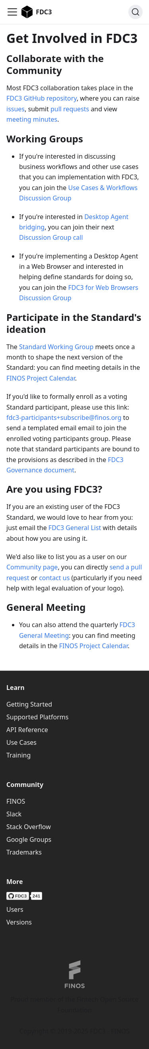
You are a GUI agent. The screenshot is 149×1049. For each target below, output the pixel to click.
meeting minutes (31, 119)
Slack (13, 814)
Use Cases (21, 742)
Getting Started (29, 704)
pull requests (69, 109)
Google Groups (28, 839)
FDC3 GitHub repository (41, 98)
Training (18, 755)
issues (15, 109)
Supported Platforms (37, 717)
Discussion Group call (51, 237)
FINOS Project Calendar (40, 378)
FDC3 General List (74, 527)
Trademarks (24, 852)
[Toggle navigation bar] (12, 12)
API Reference (27, 729)
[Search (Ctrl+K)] (135, 12)
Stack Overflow (28, 826)
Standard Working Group (56, 346)
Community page (32, 567)
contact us (54, 577)
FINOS (15, 801)
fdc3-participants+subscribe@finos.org (64, 417)
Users (14, 909)
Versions (19, 922)
